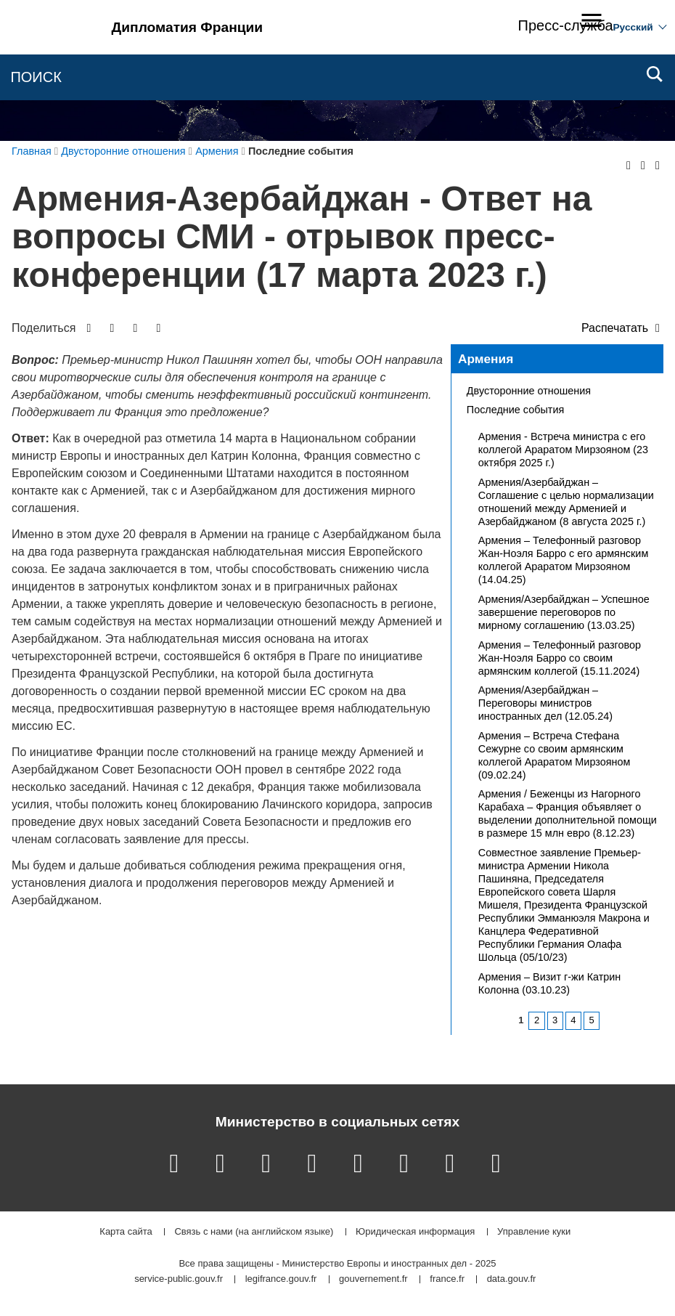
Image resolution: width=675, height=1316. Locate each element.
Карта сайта (125, 1232)
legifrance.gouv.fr (281, 1279)
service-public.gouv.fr (178, 1279)
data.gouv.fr (511, 1279)
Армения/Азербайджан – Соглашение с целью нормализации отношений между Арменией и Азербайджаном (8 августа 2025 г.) (566, 501)
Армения (485, 359)
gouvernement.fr (373, 1279)
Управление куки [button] (533, 1232)
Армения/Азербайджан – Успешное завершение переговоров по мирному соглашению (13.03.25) (564, 612)
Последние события (515, 409)
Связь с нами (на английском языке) (253, 1232)
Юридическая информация (415, 1232)
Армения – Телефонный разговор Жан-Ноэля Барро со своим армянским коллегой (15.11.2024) (559, 658)
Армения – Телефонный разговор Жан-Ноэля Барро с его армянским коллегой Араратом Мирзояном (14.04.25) (563, 560)
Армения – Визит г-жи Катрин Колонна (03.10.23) (549, 983)
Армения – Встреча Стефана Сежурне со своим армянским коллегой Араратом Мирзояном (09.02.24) (554, 755)
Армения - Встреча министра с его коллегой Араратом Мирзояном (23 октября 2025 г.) (563, 449)
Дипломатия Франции (187, 27)
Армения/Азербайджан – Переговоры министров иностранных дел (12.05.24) (545, 703)
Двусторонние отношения (529, 391)
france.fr (447, 1279)
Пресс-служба (565, 25)
